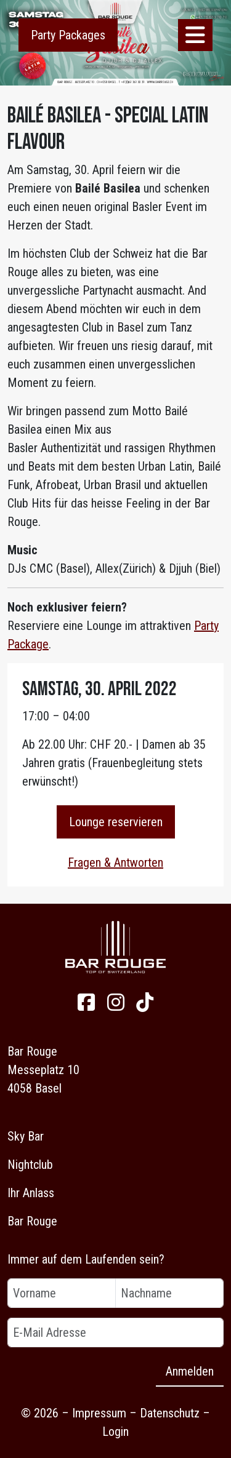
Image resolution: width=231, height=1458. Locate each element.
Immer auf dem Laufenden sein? (85, 1259)
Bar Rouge (32, 1221)
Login (115, 1431)
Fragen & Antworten (115, 862)
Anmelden (190, 1371)
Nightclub (30, 1164)
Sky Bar (25, 1136)
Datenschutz (170, 1413)
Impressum (99, 1413)
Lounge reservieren (116, 822)
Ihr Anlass (30, 1192)
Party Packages (68, 35)
